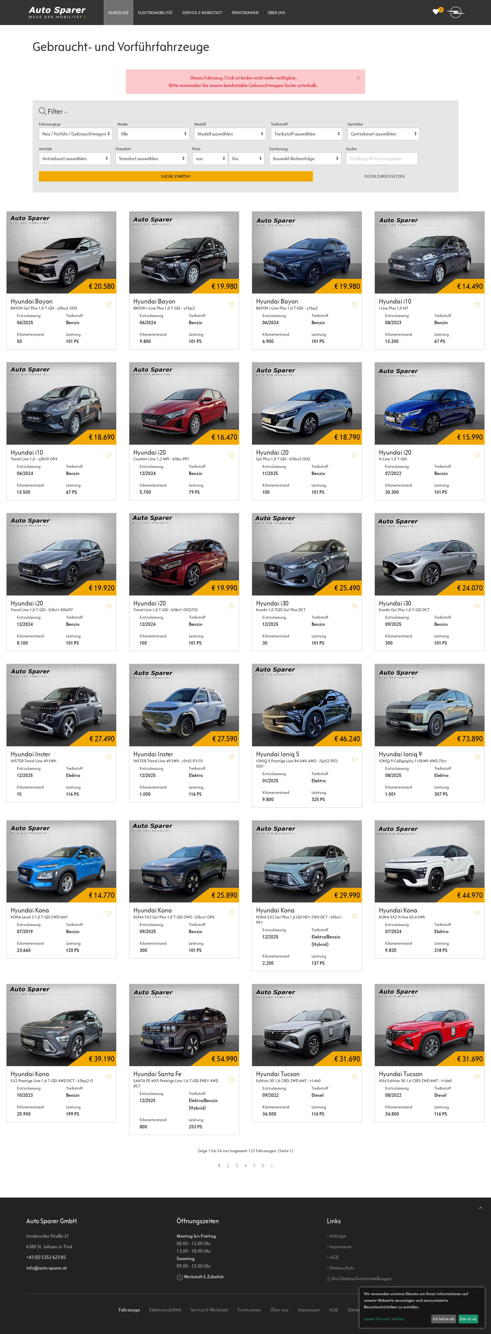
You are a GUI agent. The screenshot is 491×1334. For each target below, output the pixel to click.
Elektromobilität (155, 12)
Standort (123, 148)
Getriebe (355, 124)
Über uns (276, 12)
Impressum (339, 1247)
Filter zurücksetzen (384, 176)
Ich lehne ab (443, 1318)
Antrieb (45, 148)
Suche (352, 148)
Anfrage (336, 1236)
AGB (332, 1257)
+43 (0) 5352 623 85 (46, 1257)
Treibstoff (279, 124)
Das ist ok (468, 1318)
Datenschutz (340, 1268)
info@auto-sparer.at (46, 1268)
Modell (200, 124)
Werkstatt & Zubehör (204, 1277)
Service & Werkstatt (202, 12)
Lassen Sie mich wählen (384, 1318)
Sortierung (278, 148)
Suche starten (175, 176)
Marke (122, 124)
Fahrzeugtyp (50, 124)
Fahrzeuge (118, 12)
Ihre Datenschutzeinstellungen (359, 1278)
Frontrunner (245, 12)
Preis (196, 148)
